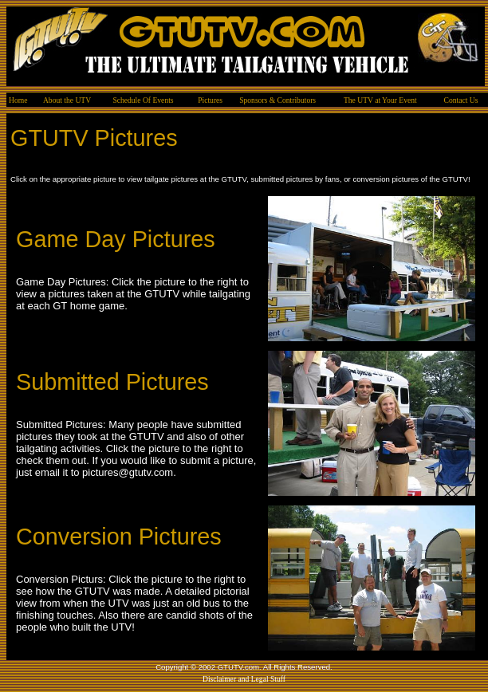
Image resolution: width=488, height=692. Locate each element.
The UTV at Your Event (380, 100)
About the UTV (67, 100)
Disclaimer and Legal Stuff (244, 678)
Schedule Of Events (142, 100)
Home (18, 100)
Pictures (210, 100)
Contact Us (461, 100)
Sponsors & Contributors (277, 100)
